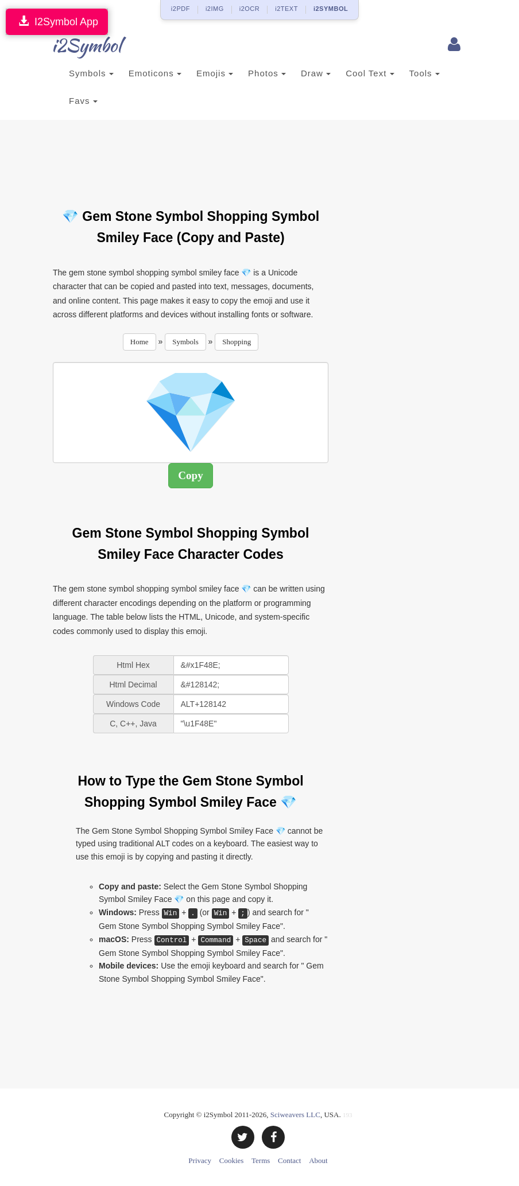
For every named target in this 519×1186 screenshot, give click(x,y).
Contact (289, 1160)
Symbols (91, 73)
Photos (267, 73)
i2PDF (180, 8)
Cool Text (370, 73)
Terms (260, 1160)
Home (139, 341)
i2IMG (215, 8)
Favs (83, 101)
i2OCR (249, 8)
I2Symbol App (57, 21)
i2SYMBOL (330, 8)
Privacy (199, 1160)
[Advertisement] (262, 157)
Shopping (236, 341)
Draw (316, 73)
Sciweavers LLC (295, 1114)
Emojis (214, 73)
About (318, 1160)
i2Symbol (75, 45)
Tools (424, 73)
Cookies (231, 1160)
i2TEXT (286, 8)
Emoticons (155, 73)
